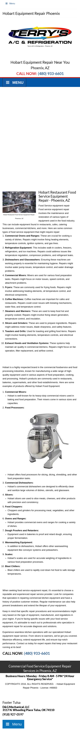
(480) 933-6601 (51, 73)
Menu (10, 3)
